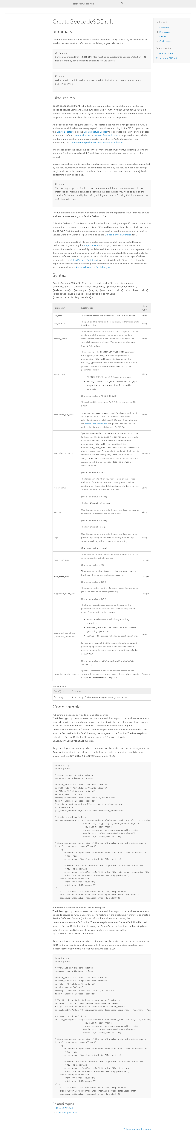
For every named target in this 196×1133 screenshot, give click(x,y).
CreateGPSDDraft (65, 1106)
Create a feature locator (106, 134)
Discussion (164, 32)
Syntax (162, 36)
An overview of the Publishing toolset (95, 264)
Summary (164, 27)
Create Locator (64, 130)
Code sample (166, 41)
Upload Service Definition (118, 232)
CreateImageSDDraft (66, 1111)
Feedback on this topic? (138, 1127)
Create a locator (82, 134)
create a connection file (96, 423)
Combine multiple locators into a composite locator (96, 141)
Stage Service (90, 243)
